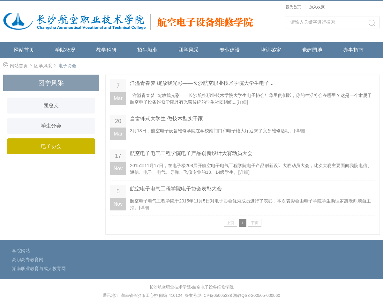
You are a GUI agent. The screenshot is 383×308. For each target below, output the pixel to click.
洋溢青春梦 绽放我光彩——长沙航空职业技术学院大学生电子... (202, 83)
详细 (242, 102)
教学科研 (106, 50)
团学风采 (188, 50)
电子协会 (67, 65)
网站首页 (24, 50)
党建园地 (312, 50)
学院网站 (21, 250)
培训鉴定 (271, 50)
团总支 (51, 105)
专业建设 (230, 50)
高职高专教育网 (27, 259)
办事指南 (353, 50)
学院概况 (65, 50)
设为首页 (293, 7)
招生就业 (147, 50)
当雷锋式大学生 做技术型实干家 (166, 118)
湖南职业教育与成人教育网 (39, 268)
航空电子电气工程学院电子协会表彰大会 (176, 188)
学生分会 (51, 125)
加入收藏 (317, 7)
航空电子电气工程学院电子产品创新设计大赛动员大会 (191, 153)
